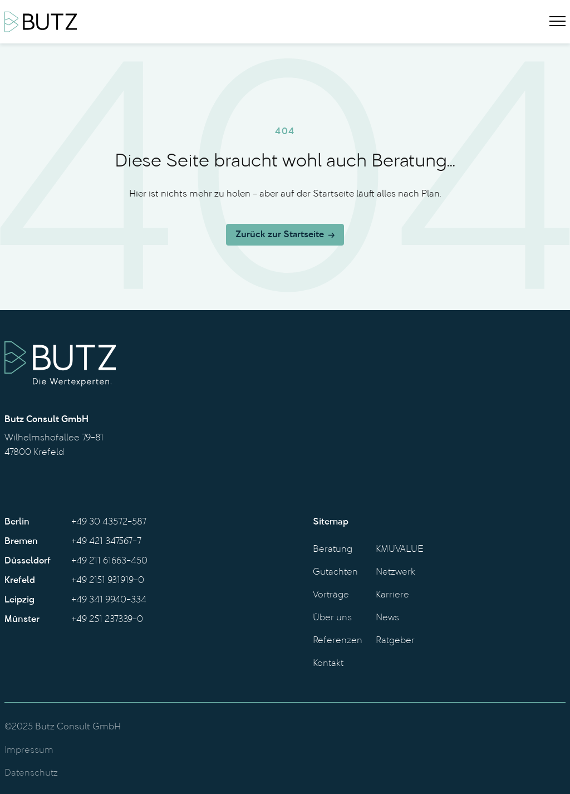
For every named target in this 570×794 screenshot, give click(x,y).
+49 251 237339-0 (107, 619)
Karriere (392, 595)
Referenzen (337, 640)
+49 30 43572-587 (108, 522)
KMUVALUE (400, 549)
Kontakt (328, 663)
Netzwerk (395, 572)
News (387, 618)
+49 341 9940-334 (108, 600)
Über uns (332, 618)
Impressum (28, 750)
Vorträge (331, 595)
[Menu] (557, 21)
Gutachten (335, 572)
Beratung (332, 549)
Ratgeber (395, 640)
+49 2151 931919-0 (107, 580)
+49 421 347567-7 (106, 541)
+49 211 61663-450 (109, 561)
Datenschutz (31, 773)
